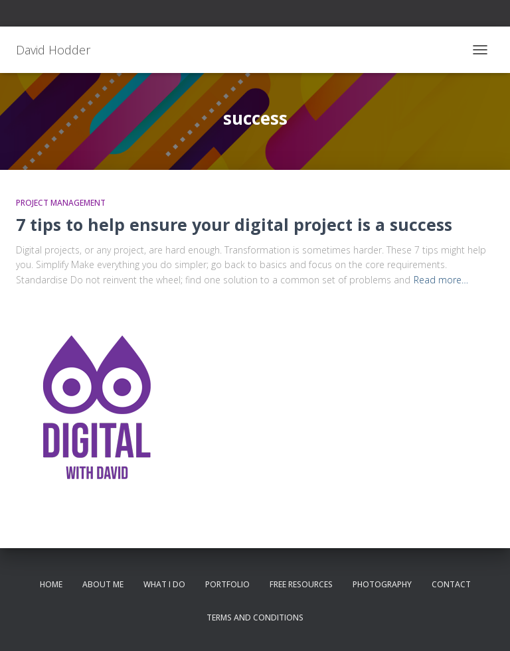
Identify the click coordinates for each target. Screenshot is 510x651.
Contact (451, 584)
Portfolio (227, 584)
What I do (164, 584)
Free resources (301, 584)
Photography (382, 584)
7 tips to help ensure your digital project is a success (234, 224)
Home (51, 584)
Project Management (61, 202)
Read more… (441, 279)
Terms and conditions (255, 617)
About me (103, 584)
